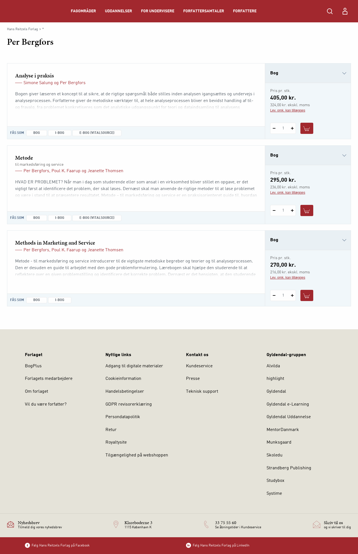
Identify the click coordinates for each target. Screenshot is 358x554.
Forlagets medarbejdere (48, 379)
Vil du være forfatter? (46, 404)
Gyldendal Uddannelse (289, 417)
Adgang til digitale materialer (134, 366)
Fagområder (83, 11)
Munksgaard (279, 442)
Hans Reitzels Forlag (22, 29)
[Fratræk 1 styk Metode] (273, 210)
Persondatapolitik (122, 417)
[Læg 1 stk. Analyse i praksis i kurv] (306, 128)
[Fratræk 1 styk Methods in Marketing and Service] (273, 295)
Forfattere (244, 11)
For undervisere (157, 11)
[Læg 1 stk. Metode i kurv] (306, 210)
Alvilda (273, 366)
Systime (274, 493)
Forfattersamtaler (203, 11)
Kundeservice (199, 366)
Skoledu (274, 455)
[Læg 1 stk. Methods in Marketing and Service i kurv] (306, 295)
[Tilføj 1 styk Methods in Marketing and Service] (292, 295)
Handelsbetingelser (124, 391)
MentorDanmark (283, 430)
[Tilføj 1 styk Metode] (292, 210)
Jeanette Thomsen (105, 171)
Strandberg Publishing (289, 468)
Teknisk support (202, 391)
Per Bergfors (73, 83)
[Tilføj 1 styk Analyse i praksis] (292, 128)
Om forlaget (36, 391)
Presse (193, 379)
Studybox (275, 481)
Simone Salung (38, 83)
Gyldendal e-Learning (288, 404)
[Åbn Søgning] (330, 11)
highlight (275, 379)
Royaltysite (116, 442)
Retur (111, 430)
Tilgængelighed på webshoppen (136, 455)
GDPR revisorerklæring (128, 404)
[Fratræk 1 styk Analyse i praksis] (273, 128)
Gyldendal (276, 391)
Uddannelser (118, 11)
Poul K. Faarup (66, 171)
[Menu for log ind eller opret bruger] (345, 11)
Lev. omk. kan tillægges (287, 110)
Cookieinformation (123, 379)
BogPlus (33, 366)
